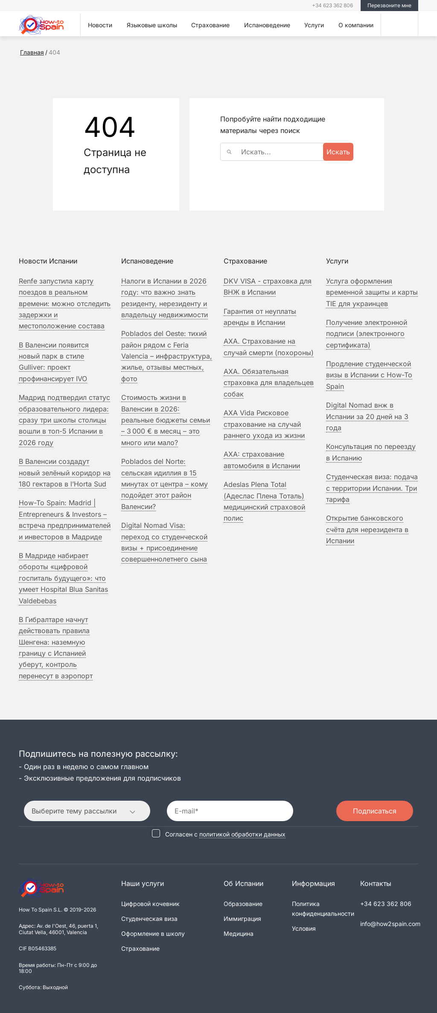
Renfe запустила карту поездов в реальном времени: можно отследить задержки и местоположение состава (65, 303)
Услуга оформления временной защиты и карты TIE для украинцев (372, 292)
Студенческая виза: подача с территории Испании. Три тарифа (372, 488)
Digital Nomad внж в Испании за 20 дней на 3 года (367, 416)
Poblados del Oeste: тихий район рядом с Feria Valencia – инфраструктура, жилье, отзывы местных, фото (166, 356)
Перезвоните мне (389, 5)
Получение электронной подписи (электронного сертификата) (366, 333)
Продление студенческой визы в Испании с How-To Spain (369, 375)
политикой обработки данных (242, 834)
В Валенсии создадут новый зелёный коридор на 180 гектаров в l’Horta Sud (65, 472)
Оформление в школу (153, 933)
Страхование (210, 25)
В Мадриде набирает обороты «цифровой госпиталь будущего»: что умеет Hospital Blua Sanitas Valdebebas (63, 578)
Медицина (238, 933)
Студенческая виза (149, 918)
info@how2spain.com (390, 923)
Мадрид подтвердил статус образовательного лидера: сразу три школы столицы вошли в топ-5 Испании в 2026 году (64, 420)
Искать (338, 152)
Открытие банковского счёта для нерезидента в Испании (367, 529)
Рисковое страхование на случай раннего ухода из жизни (264, 424)
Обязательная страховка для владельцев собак (269, 382)
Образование (243, 903)
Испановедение (267, 25)
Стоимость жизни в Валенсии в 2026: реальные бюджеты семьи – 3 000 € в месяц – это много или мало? (165, 420)
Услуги (314, 25)
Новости (100, 25)
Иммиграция (242, 918)
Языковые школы (152, 25)
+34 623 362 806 (332, 5)
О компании (355, 25)
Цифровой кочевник (150, 903)
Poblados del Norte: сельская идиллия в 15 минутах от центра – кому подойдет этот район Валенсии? (164, 484)
